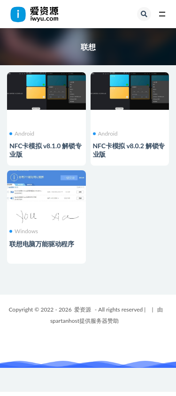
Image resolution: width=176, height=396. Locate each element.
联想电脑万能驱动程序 (41, 244)
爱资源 (82, 309)
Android (21, 133)
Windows (23, 231)
